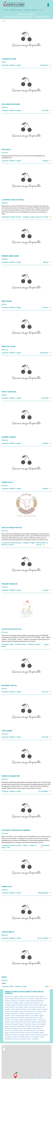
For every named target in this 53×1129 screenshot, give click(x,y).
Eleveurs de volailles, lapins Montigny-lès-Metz (21, 1020)
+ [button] (4, 1047)
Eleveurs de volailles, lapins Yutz (16, 1011)
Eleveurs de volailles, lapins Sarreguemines (19, 1003)
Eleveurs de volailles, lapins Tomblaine (25, 1039)
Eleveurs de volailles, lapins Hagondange (23, 1014)
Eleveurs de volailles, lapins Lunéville (34, 1009)
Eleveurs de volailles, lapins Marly (34, 1022)
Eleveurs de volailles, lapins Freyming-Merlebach (27, 1001)
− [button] (4, 1050)
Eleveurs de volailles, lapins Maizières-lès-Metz (27, 1018)
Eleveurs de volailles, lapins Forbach (17, 996)
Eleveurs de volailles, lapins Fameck (30, 1028)
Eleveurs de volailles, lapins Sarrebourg (22, 1007)
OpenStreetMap (47, 1078)
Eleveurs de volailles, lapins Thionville (18, 1024)
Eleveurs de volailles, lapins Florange (17, 1030)
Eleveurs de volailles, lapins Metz (22, 1013)
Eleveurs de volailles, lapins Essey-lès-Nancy (26, 1035)
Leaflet (38, 1078)
